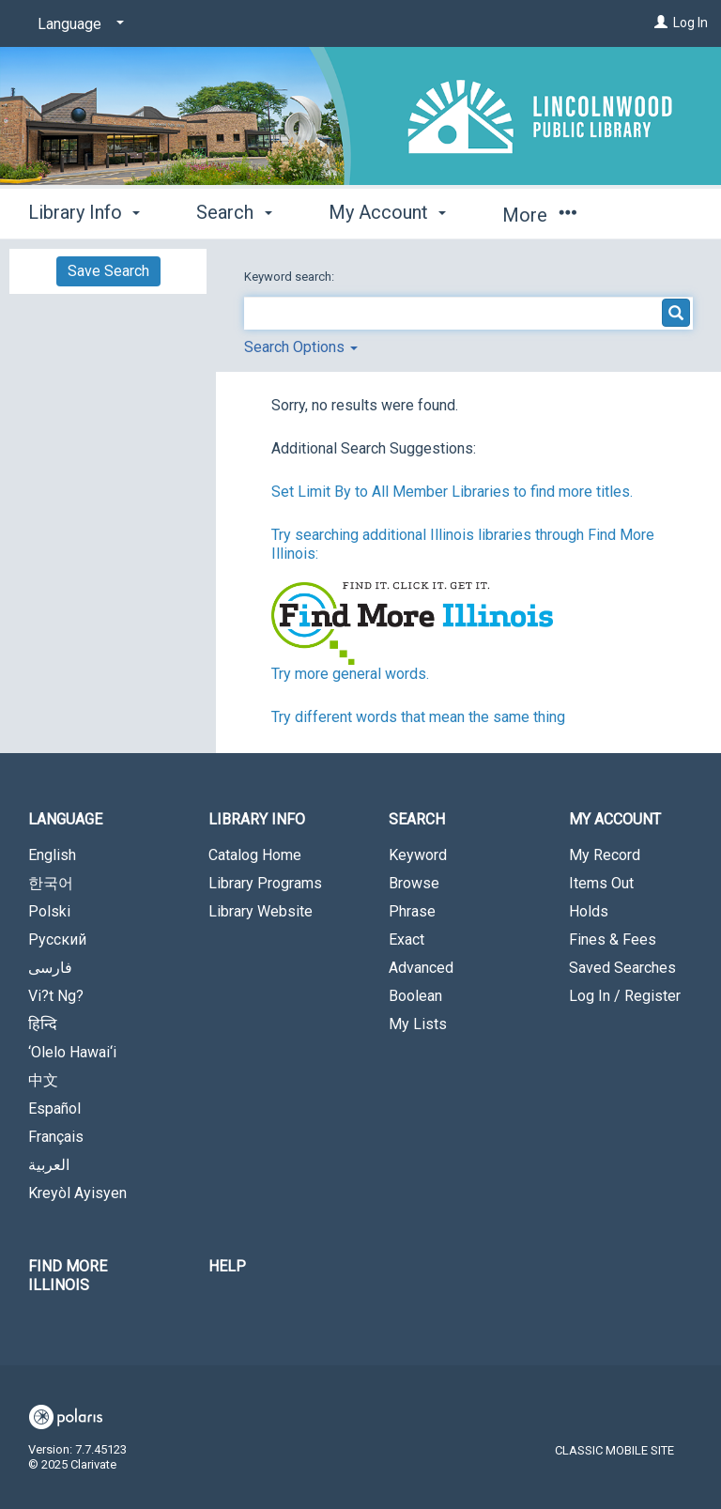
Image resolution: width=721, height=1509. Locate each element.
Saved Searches (622, 968)
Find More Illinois (67, 1275)
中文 (43, 1080)
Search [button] (233, 212)
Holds (588, 911)
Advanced (421, 968)
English (52, 855)
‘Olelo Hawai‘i (72, 1052)
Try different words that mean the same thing (418, 717)
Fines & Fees (612, 939)
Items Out (601, 883)
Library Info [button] (84, 212)
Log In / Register (625, 996)
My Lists (418, 1024)
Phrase (412, 911)
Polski (49, 911)
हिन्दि (42, 1024)
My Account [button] (387, 212)
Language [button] (65, 819)
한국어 (50, 883)
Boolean (415, 996)
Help (227, 1266)
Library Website (260, 911)
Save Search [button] (108, 271)
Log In (690, 22)
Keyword (418, 855)
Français (56, 1137)
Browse (414, 883)
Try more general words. (350, 674)
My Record (604, 855)
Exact (406, 939)
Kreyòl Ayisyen (77, 1193)
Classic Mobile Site (614, 1450)
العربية (48, 1165)
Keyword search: (290, 276)
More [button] (539, 215)
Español (54, 1108)
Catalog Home (254, 855)
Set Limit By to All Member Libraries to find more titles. (452, 491)
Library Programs (265, 883)
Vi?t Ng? (56, 996)
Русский (57, 939)
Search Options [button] (301, 347)
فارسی (50, 968)
